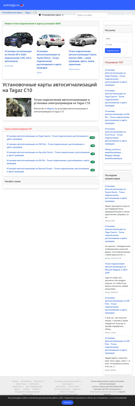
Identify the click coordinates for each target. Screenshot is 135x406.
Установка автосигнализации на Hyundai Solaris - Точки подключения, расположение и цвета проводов (48, 154)
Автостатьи (38, 381)
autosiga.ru (11, 4)
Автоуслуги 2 (18, 386)
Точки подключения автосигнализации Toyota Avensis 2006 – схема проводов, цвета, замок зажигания (82, 58)
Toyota (39, 72)
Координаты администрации (27, 392)
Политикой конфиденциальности (104, 392)
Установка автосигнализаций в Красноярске (67, 382)
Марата (50, 108)
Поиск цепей (73, 386)
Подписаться (113, 50)
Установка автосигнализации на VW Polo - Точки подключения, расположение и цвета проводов (45, 146)
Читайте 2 (36, 389)
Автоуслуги (34, 384)
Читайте (26, 389)
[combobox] (92, 15)
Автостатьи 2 (21, 384)
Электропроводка (22, 15)
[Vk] (125, 15)
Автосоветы (61, 386)
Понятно (67, 402)
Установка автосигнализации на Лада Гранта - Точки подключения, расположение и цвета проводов (48, 137)
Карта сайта (27, 394)
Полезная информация (67, 394)
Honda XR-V (9, 66)
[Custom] (130, 15)
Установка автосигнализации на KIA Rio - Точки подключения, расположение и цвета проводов (48, 162)
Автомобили (26, 381)
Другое (17, 389)
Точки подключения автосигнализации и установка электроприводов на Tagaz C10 (62, 101)
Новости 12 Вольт (67, 392)
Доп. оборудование (34, 386)
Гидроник (77, 389)
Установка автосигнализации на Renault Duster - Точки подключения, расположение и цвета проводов (48, 170)
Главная (15, 381)
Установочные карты (49, 15)
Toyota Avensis (74, 69)
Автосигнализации (62, 389)
